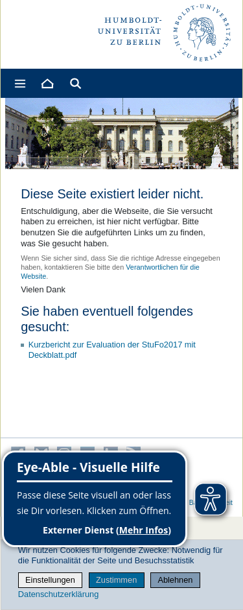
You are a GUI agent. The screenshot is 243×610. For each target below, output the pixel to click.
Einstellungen (50, 580)
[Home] (47, 83)
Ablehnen (174, 580)
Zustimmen (116, 580)
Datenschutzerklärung (58, 594)
